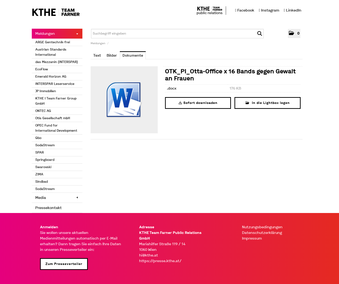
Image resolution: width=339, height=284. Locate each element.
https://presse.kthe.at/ (160, 260)
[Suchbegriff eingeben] (177, 33)
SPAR (39, 152)
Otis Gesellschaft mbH (52, 118)
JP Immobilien (45, 91)
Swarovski (43, 167)
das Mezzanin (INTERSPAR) (56, 62)
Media (56, 197)
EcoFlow (41, 69)
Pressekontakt (48, 207)
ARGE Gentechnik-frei (52, 42)
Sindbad (41, 181)
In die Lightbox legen (268, 103)
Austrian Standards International (50, 52)
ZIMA (39, 174)
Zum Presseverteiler (63, 264)
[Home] (56, 12)
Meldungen (56, 33)
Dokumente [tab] (132, 55)
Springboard (44, 160)
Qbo (38, 138)
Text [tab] (97, 55)
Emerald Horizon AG (50, 76)
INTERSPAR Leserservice (54, 84)
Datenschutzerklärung (262, 232)
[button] (294, 33)
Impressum (252, 238)
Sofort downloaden (198, 103)
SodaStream (45, 145)
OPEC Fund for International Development (56, 128)
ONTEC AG (43, 111)
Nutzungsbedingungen (262, 227)
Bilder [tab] (112, 55)
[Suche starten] (259, 33)
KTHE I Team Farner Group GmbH (56, 101)
